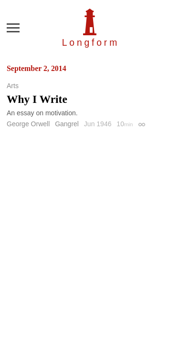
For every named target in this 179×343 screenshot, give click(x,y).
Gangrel (67, 124)
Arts (13, 85)
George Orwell (28, 124)
